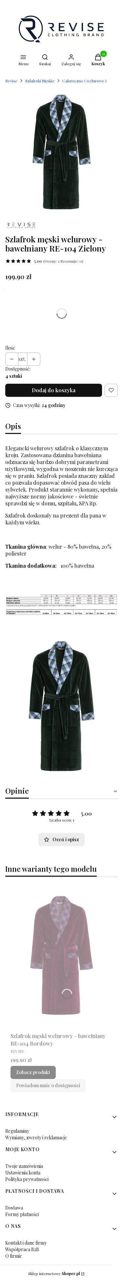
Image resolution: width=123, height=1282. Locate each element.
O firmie (13, 1256)
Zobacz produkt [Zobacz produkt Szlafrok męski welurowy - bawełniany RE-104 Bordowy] (33, 1072)
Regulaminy (17, 1131)
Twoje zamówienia (24, 1166)
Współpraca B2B (22, 1249)
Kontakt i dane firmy (26, 1243)
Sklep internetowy (54, 1273)
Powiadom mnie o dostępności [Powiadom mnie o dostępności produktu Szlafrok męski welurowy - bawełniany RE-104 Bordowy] (48, 1085)
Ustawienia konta (22, 1173)
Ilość (10, 348)
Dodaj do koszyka (53, 390)
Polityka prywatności (27, 1179)
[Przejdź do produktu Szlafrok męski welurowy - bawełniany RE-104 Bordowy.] (61, 956)
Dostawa (14, 1208)
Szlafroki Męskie (39, 80)
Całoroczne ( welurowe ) (84, 80)
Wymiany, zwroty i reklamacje (36, 1137)
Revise (11, 80)
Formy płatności (22, 1214)
